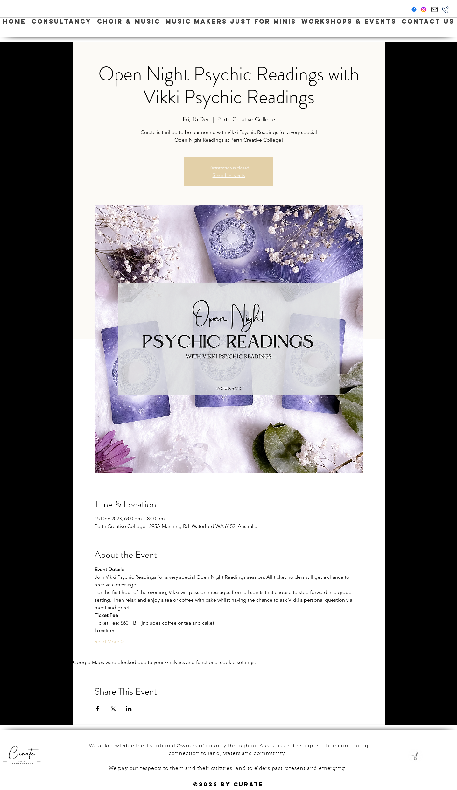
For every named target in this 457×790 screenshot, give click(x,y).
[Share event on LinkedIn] (129, 708)
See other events (229, 175)
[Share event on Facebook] (98, 708)
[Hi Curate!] (434, 9)
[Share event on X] (113, 708)
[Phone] (446, 9)
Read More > (109, 642)
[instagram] (423, 9)
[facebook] (414, 9)
